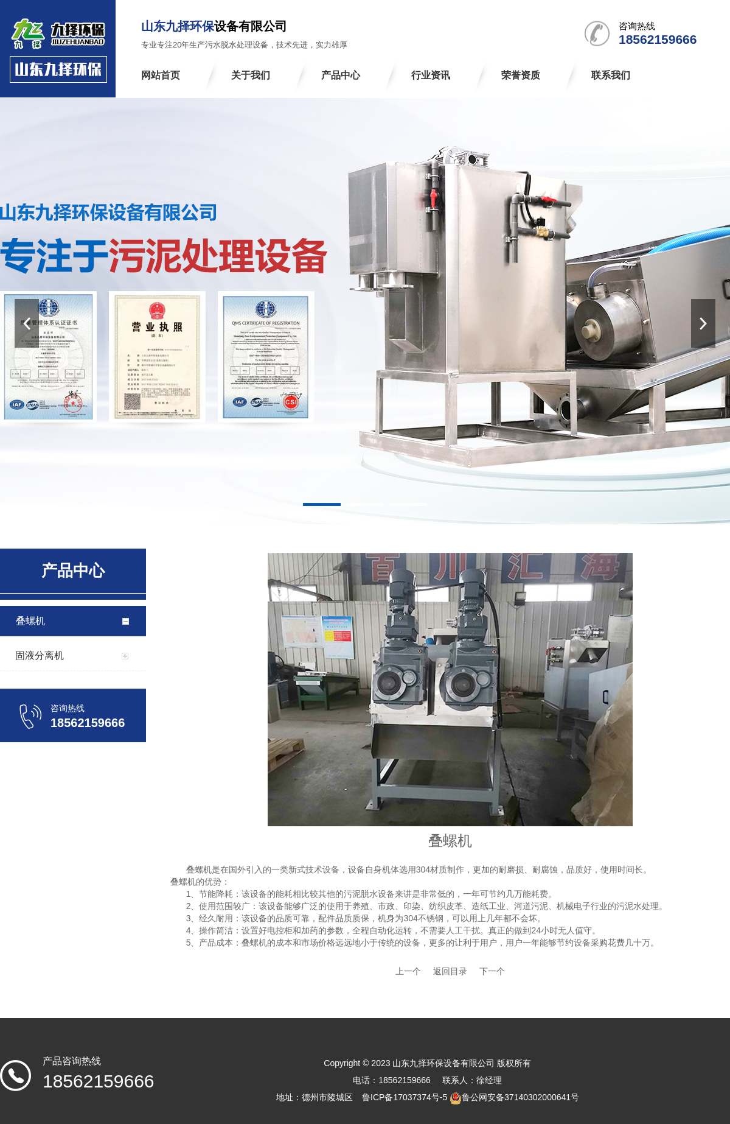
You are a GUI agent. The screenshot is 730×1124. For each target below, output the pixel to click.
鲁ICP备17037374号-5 (404, 1097)
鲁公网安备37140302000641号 (520, 1097)
